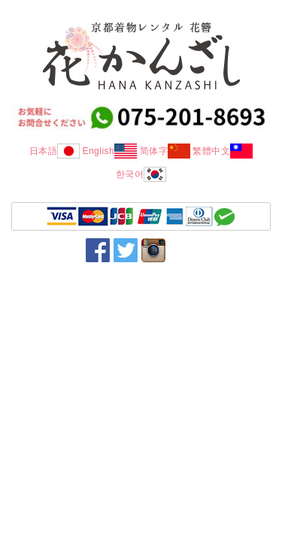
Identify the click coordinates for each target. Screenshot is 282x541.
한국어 (141, 174)
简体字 (165, 151)
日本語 (54, 151)
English (109, 151)
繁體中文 (223, 151)
